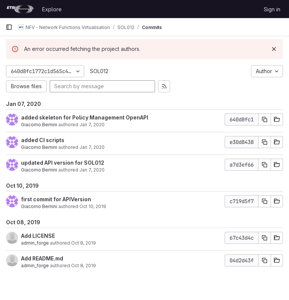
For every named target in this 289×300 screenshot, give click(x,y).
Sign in (272, 9)
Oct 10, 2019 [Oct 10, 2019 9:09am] (92, 206)
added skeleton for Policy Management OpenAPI (84, 117)
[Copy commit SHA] (265, 119)
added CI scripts (42, 140)
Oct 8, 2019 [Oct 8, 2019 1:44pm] (83, 243)
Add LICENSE (38, 236)
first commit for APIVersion (56, 199)
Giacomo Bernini (39, 124)
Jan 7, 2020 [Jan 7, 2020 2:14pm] (92, 147)
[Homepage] (20, 9)
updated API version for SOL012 (62, 162)
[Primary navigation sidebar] (9, 27)
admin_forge (35, 243)
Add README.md (42, 258)
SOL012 (99, 71)
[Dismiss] (273, 49)
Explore (52, 9)
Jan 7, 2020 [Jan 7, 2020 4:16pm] (92, 124)
